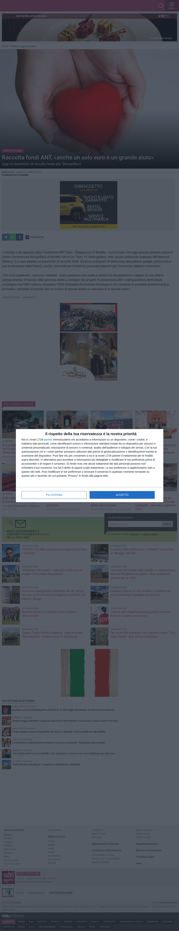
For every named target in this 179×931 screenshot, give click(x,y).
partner (48, 439)
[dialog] (89, 465)
